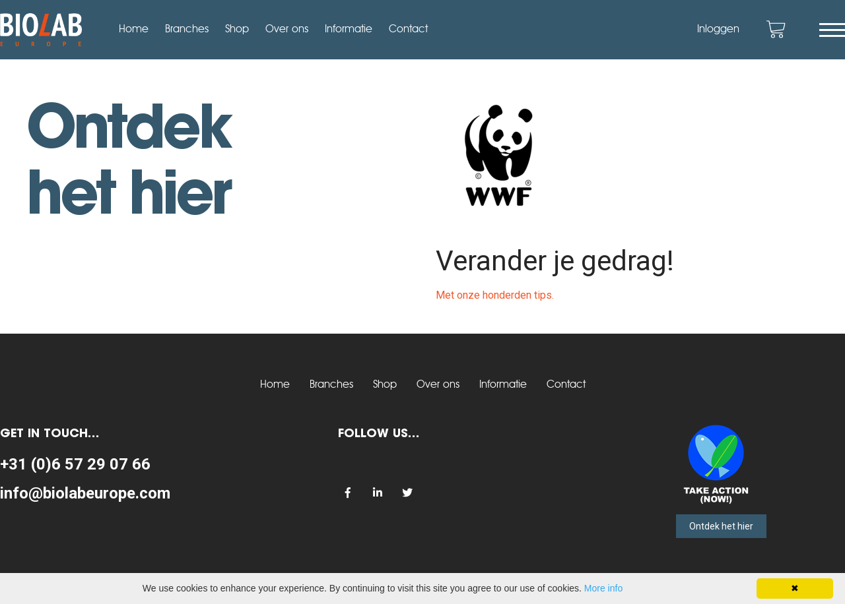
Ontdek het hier (721, 526)
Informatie (348, 29)
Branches (187, 29)
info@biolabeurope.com (85, 493)
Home (134, 29)
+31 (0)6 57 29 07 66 (75, 464)
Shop (237, 29)
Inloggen (718, 29)
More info (603, 588)
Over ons (286, 29)
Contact (408, 29)
